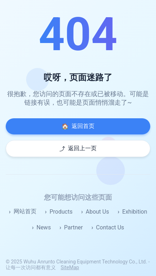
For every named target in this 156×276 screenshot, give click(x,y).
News (43, 227)
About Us (97, 211)
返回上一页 (78, 148)
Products (60, 211)
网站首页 (25, 211)
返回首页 (78, 126)
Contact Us (110, 227)
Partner (73, 227)
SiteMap (69, 267)
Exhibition (134, 211)
